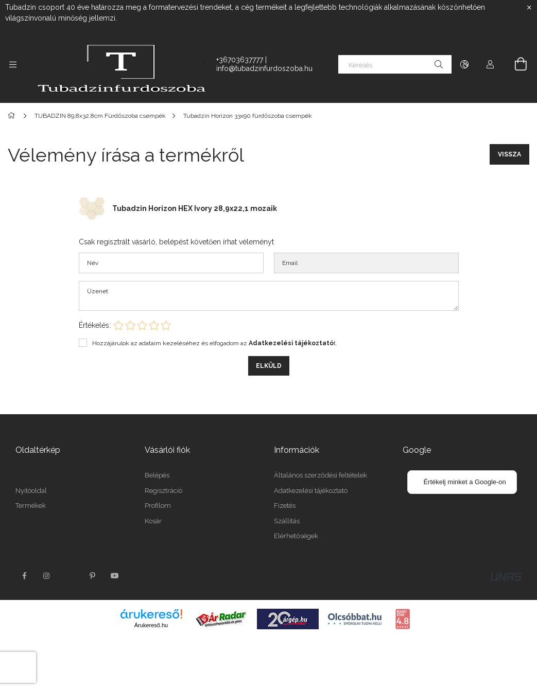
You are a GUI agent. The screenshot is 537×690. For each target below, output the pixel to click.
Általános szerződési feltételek (320, 475)
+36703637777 (239, 60)
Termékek (30, 505)
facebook (24, 576)
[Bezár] (529, 7)
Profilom (158, 505)
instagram (47, 576)
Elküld (269, 365)
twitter (69, 576)
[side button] (13, 64)
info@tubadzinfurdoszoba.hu (264, 68)
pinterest (92, 576)
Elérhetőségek (296, 536)
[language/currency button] (464, 64)
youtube (115, 576)
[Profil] (490, 64)
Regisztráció (163, 490)
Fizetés (285, 505)
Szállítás (287, 521)
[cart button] (515, 64)
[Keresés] (395, 64)
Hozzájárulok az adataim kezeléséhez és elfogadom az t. (214, 343)
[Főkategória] (13, 115)
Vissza (509, 154)
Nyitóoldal (31, 490)
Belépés (157, 475)
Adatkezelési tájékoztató (311, 490)
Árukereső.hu (151, 625)
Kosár (153, 521)
